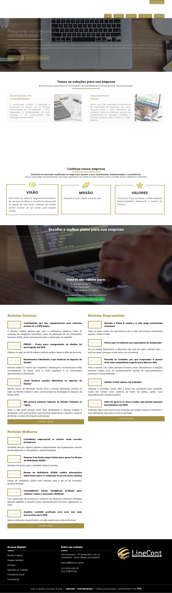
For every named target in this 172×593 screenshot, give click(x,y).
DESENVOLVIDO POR (127, 589)
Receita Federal (14, 555)
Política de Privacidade (106, 589)
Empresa (119, 16)
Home (107, 16)
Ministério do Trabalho (17, 570)
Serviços (131, 16)
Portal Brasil (13, 579)
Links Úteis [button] (145, 16)
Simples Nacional (15, 560)
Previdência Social (15, 574)
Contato (159, 16)
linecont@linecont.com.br (72, 562)
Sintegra (11, 565)
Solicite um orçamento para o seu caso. (86, 299)
